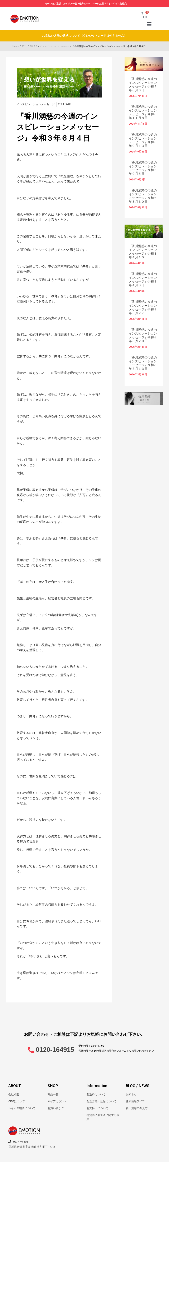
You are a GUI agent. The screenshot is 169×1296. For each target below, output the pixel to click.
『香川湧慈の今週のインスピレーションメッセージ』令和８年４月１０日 (143, 252)
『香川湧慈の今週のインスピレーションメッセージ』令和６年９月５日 (143, 168)
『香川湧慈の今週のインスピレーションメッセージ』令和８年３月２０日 (143, 335)
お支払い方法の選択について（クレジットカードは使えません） (84, 36)
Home (16, 46)
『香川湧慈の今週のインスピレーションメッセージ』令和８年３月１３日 (143, 363)
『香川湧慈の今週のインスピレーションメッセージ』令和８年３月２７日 (143, 308)
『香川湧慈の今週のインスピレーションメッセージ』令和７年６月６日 (143, 84)
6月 (31, 46)
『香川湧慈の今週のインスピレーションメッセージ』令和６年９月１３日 (143, 140)
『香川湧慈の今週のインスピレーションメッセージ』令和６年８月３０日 (143, 196)
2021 (24, 46)
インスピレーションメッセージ (56, 46)
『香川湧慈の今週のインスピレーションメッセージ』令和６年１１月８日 (143, 112)
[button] (149, 24)
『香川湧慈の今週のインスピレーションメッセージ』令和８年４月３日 (143, 280)
